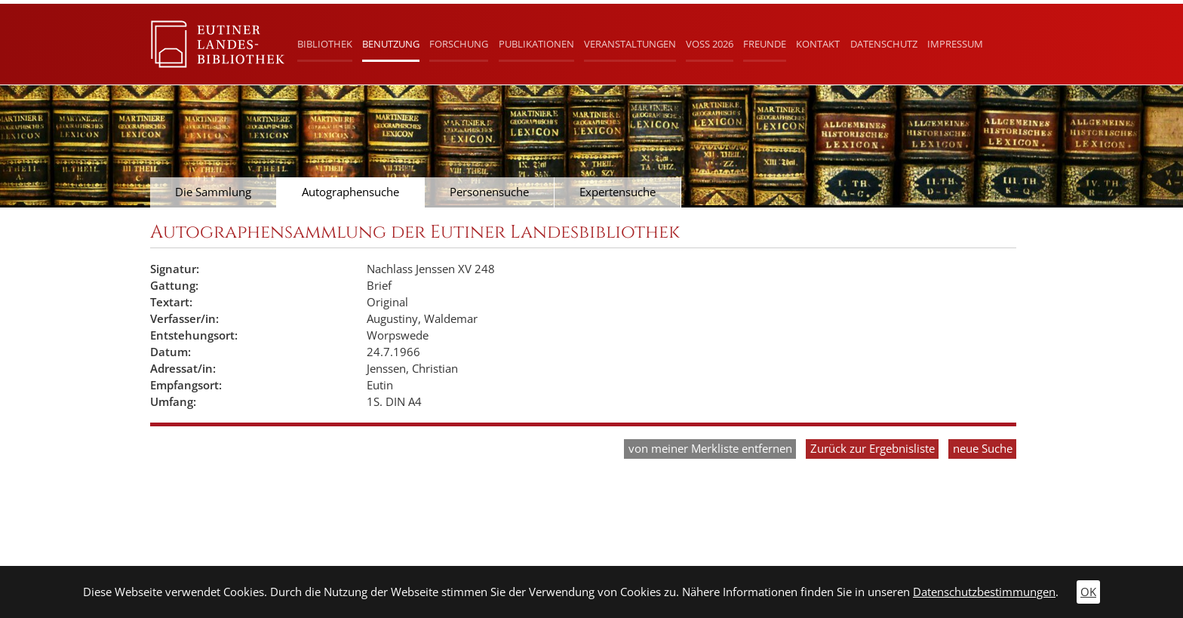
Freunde (764, 44)
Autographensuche (350, 192)
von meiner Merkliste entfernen (710, 449)
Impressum (955, 44)
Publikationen (536, 44)
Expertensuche (617, 192)
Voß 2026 (709, 44)
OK (1088, 592)
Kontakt (818, 44)
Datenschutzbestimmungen (984, 592)
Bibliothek (324, 44)
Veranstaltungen (630, 44)
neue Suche (982, 449)
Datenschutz (883, 44)
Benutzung (390, 44)
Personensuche (489, 192)
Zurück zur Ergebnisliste (872, 449)
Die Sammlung (213, 192)
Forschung (458, 44)
